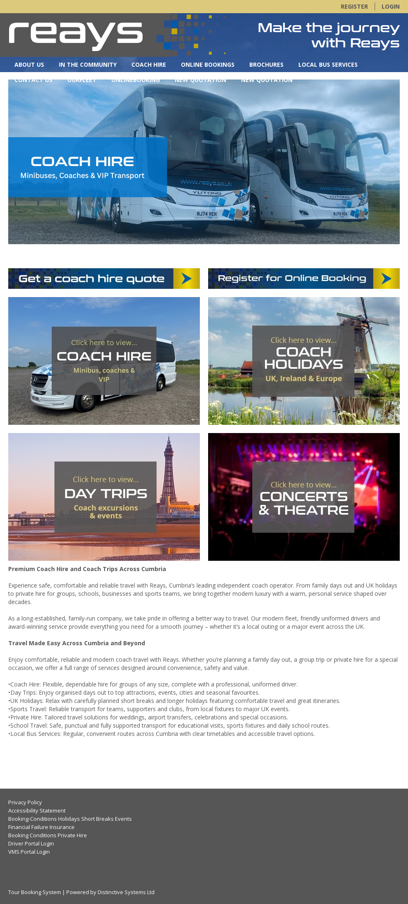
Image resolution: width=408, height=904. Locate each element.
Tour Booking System (34, 892)
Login (391, 6)
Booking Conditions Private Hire (47, 835)
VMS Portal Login (29, 851)
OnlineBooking (135, 80)
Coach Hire (148, 64)
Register (354, 6)
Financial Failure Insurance (41, 827)
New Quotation (200, 80)
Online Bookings (207, 64)
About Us (29, 64)
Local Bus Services (328, 64)
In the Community (88, 64)
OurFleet (81, 80)
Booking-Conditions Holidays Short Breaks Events (70, 818)
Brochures (266, 64)
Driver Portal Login (31, 843)
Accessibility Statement (37, 810)
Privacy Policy (25, 802)
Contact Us (33, 80)
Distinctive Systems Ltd (126, 892)
